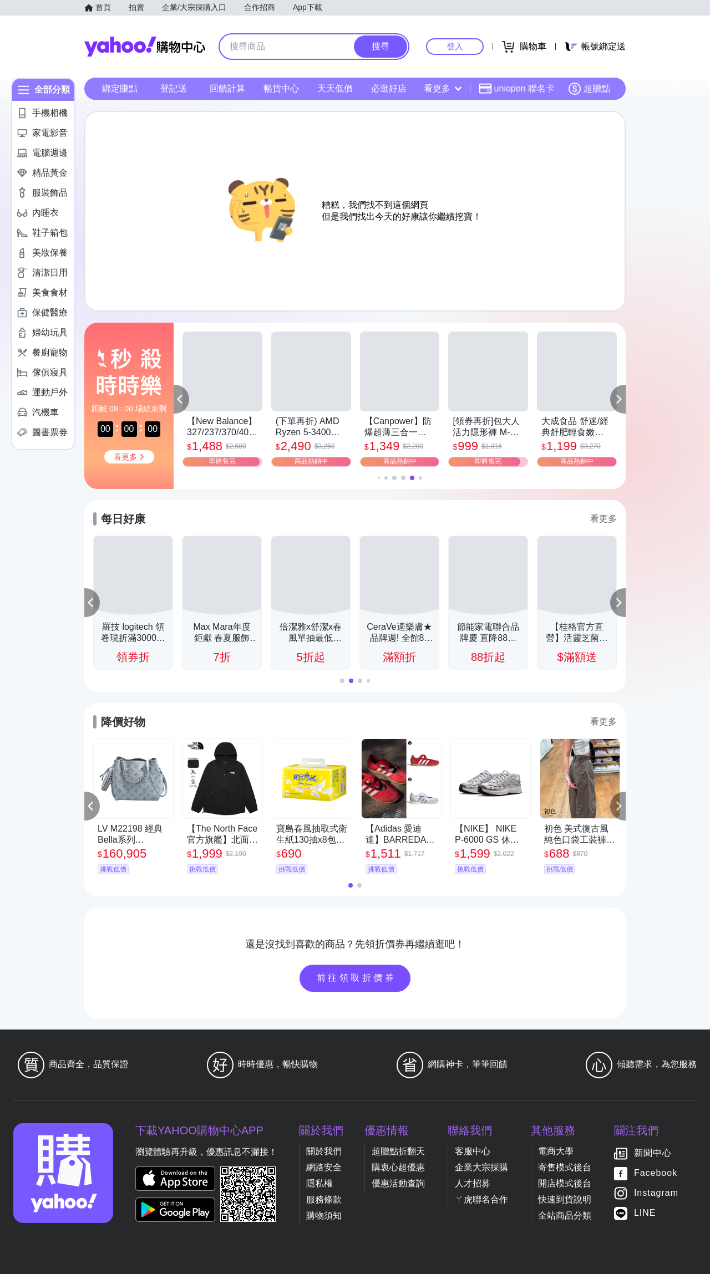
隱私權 (319, 1183)
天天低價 (335, 88)
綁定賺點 (120, 88)
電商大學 (556, 1151)
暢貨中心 (281, 88)
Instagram (656, 1192)
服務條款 (324, 1199)
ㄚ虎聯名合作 (481, 1199)
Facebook (655, 1173)
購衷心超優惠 (398, 1167)
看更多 (443, 88)
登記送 (173, 88)
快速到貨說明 (564, 1199)
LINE (645, 1212)
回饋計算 (227, 88)
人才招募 (472, 1183)
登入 (455, 46)
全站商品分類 (564, 1215)
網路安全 (324, 1167)
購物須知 (324, 1215)
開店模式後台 (564, 1183)
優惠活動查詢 (398, 1183)
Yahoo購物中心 (144, 46)
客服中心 (472, 1151)
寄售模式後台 (564, 1167)
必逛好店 (389, 88)
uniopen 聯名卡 (517, 88)
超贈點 (589, 88)
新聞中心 (653, 1153)
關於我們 (324, 1151)
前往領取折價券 (357, 977)
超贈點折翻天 (398, 1151)
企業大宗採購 (481, 1167)
